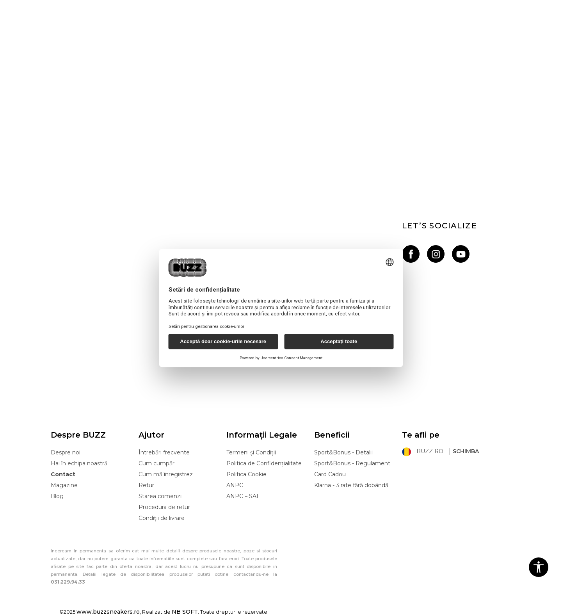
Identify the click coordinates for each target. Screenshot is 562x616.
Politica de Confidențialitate (264, 463)
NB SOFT (185, 611)
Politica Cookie (246, 474)
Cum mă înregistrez (166, 474)
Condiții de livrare (162, 518)
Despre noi (65, 452)
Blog (57, 496)
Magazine (64, 485)
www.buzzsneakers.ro (108, 611)
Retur (146, 485)
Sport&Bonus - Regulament (352, 463)
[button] (538, 567)
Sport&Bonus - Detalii (343, 452)
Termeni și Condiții (251, 452)
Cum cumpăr (156, 463)
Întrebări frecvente (164, 452)
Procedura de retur (164, 507)
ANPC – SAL (243, 496)
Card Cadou (330, 474)
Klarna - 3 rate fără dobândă (351, 485)
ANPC (234, 485)
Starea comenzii (161, 496)
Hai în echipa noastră (79, 463)
